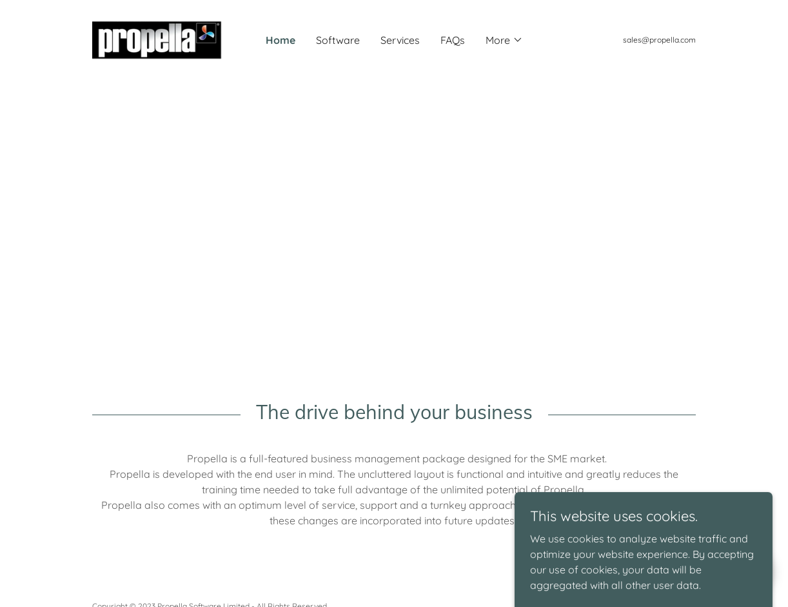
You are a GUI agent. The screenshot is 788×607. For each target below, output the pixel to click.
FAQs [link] (452, 40)
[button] (504, 40)
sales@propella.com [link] (659, 40)
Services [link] (400, 40)
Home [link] (280, 40)
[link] (167, 38)
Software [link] (338, 40)
